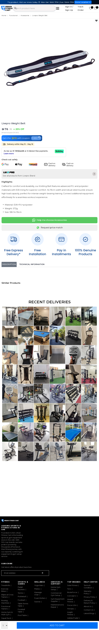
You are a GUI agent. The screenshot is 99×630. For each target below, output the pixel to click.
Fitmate (70, 609)
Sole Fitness (72, 585)
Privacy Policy (89, 597)
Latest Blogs (89, 613)
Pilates (37, 589)
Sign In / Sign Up (69, 8)
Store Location (83, 2)
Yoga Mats (38, 585)
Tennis (20, 593)
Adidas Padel (72, 618)
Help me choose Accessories (49, 220)
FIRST (36, 137)
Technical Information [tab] (31, 264)
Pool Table (22, 615)
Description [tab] (9, 264)
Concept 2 (71, 596)
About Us (88, 606)
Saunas (37, 602)
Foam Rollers (39, 598)
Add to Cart (57, 625)
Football (21, 600)
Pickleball (22, 596)
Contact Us (88, 610)
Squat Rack (6, 618)
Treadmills (5, 585)
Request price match (49, 227)
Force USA (71, 605)
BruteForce (72, 592)
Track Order (81, 8)
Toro (69, 589)
